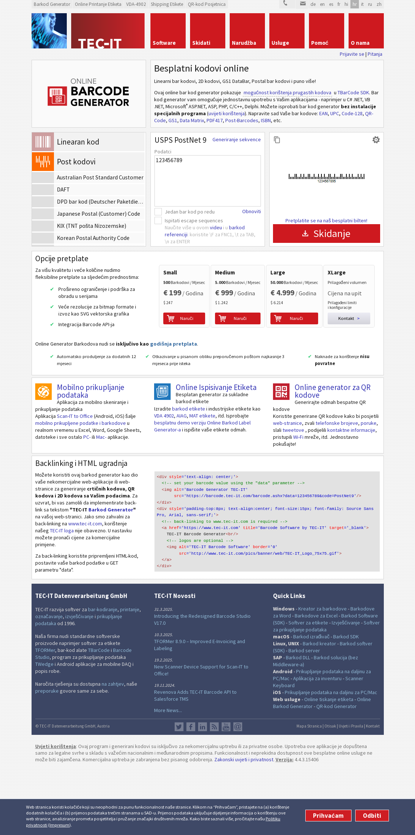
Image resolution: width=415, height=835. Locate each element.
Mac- (101, 503)
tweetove (294, 496)
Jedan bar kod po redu (190, 211)
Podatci (162, 151)
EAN (323, 113)
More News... (168, 776)
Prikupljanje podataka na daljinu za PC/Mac (331, 758)
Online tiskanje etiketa (328, 765)
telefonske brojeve (337, 489)
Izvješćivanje (346, 689)
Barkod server (304, 717)
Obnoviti (251, 211)
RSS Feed (214, 793)
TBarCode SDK (353, 92)
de (313, 4)
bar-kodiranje (102, 675)
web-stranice (287, 489)
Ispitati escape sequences (194, 220)
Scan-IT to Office (75, 482)
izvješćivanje (79, 682)
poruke (368, 489)
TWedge (44, 730)
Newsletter (237, 793)
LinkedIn (202, 793)
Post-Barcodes (241, 120)
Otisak (330, 792)
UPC (334, 113)
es (331, 4)
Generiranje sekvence (236, 139)
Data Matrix (192, 120)
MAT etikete (202, 481)
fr (339, 4)
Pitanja (375, 54)
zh (379, 4)
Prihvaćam (328, 816)
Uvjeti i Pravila (351, 792)
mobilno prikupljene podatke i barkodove (80, 489)
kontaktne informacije (351, 496)
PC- (87, 503)
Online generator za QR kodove (333, 457)
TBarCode (99, 716)
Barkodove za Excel (316, 682)
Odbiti (372, 816)
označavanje (49, 682)
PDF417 (215, 120)
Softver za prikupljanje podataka (326, 692)
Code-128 (352, 113)
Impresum (59, 825)
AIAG (181, 481)
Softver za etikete (308, 689)
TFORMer (45, 716)
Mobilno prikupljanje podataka (90, 457)
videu (216, 227)
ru (370, 4)
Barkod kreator (319, 710)
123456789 (207, 181)
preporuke (47, 757)
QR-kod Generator (336, 772)
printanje (129, 675)
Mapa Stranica (309, 792)
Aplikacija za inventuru (317, 744)
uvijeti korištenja (226, 113)
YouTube (226, 793)
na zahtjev (113, 750)
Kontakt (373, 792)
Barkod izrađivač (311, 703)
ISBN (266, 120)
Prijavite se (352, 54)
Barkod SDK (346, 703)
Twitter (179, 793)
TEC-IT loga (62, 596)
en (322, 4)
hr (355, 4)
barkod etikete (188, 474)
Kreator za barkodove (322, 675)
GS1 (172, 120)
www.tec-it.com (85, 589)
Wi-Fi (298, 503)
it (362, 4)
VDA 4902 (164, 481)
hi (346, 4)
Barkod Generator (110, 575)
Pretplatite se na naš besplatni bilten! (326, 220)
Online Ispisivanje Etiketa (216, 453)
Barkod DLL (298, 724)
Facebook (190, 793)
